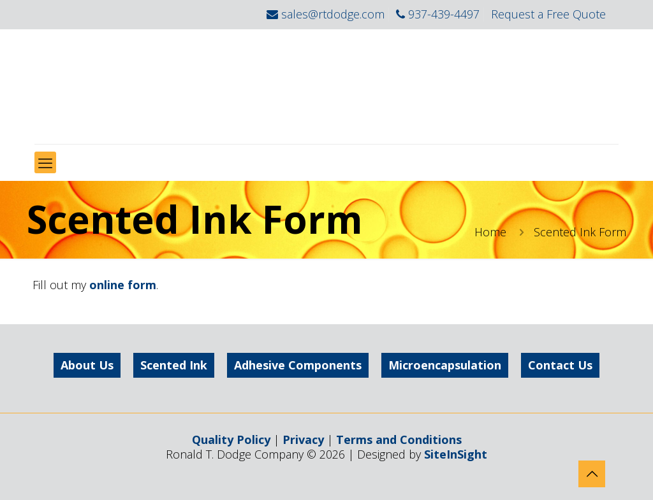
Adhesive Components (298, 365)
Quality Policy (231, 439)
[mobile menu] (45, 162)
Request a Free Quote (548, 14)
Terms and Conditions (399, 439)
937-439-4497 (444, 14)
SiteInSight (455, 454)
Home (490, 231)
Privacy (303, 439)
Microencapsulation (444, 365)
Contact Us (560, 365)
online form (122, 284)
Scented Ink (173, 365)
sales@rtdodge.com (333, 14)
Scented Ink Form (580, 231)
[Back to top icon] (591, 474)
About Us (87, 365)
